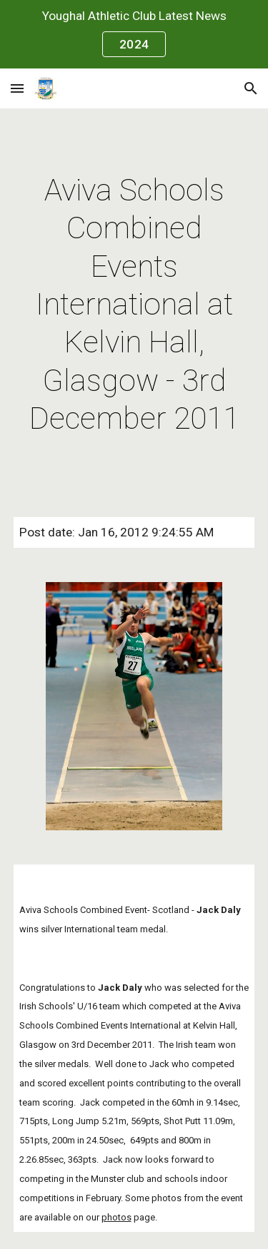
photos (116, 1217)
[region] (134, 34)
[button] (17, 88)
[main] (134, 304)
